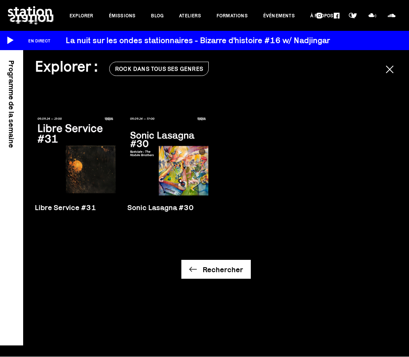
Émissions (122, 16)
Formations (232, 16)
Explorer (81, 16)
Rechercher (223, 269)
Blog (157, 16)
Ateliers (190, 16)
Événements (279, 16)
